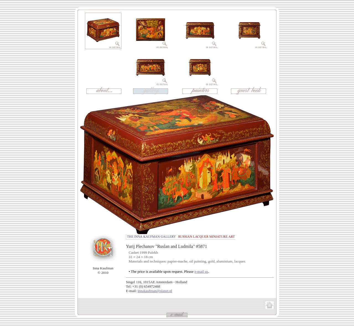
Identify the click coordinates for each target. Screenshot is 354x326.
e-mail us (201, 271)
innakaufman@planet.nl (155, 291)
